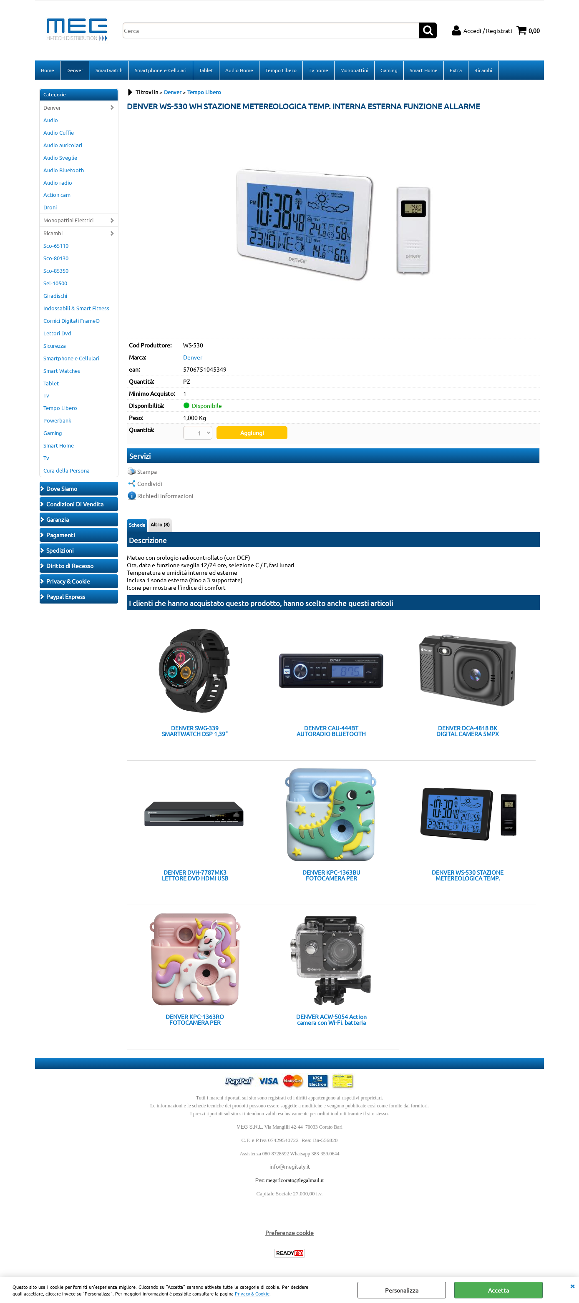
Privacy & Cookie (252, 1293)
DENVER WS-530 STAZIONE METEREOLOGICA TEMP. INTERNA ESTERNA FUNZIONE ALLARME (467, 875)
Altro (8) (160, 524)
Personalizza (401, 1290)
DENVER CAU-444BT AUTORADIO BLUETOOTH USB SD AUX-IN (331, 731)
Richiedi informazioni (165, 495)
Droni (50, 207)
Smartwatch (109, 70)
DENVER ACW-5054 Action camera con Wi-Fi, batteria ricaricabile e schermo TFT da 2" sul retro (331, 1020)
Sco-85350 (55, 271)
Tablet (206, 70)
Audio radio (57, 182)
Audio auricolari (62, 145)
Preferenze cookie (289, 1232)
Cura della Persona (66, 471)
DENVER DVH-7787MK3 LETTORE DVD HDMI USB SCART (195, 875)
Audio (50, 120)
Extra (455, 70)
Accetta (498, 1290)
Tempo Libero (280, 70)
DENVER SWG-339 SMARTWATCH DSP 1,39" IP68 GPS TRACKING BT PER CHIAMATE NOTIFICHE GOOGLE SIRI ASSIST (195, 731)
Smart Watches (61, 371)
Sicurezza (54, 346)
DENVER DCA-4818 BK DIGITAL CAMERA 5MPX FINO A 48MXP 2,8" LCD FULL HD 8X (467, 731)
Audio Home (239, 70)
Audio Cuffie (58, 133)
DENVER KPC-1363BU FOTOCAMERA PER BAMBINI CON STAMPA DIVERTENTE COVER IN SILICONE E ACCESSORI (331, 875)
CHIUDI (572, 1285)
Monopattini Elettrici (68, 220)
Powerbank (57, 421)
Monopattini (354, 70)
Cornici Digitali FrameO (71, 321)
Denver (74, 70)
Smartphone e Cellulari (160, 70)
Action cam (56, 195)
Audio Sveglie (60, 157)
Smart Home (423, 70)
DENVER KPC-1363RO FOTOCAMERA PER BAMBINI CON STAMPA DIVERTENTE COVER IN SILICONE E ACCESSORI (195, 1020)
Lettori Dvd (57, 333)
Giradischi (55, 296)
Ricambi (482, 70)
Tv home (318, 70)
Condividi (149, 483)
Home (47, 70)
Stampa (147, 471)
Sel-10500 (55, 283)
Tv (46, 396)
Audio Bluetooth (63, 170)
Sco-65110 (55, 246)
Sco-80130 (55, 258)
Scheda (137, 524)
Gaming (388, 70)
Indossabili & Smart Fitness (76, 308)
